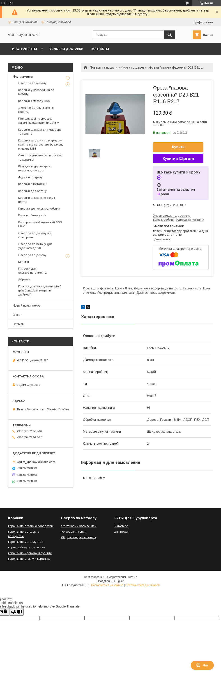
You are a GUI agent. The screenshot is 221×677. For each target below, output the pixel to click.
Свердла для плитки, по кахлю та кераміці (40, 157)
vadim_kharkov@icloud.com (36, 462)
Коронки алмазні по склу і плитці (36, 199)
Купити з (178, 159)
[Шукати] (169, 34)
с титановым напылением (79, 526)
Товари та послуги (103, 67)
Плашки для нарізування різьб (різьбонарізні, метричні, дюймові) (40, 290)
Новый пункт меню (26, 305)
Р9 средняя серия (73, 531)
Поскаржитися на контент (107, 585)
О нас (17, 315)
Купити (178, 147)
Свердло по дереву (32, 255)
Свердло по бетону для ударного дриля (35, 246)
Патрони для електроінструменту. (32, 270)
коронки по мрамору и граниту (30, 553)
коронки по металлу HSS (26, 541)
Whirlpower (121, 531)
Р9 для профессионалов (78, 537)
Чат (202, 665)
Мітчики (23, 261)
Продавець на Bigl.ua (110, 581)
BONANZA (121, 526)
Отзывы (18, 324)
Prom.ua (132, 577)
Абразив (24, 279)
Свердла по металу (32, 83)
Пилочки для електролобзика (39, 208)
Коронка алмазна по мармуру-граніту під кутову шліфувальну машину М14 (40, 144)
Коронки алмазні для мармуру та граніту (40, 131)
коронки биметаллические (26, 547)
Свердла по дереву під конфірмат (35, 235)
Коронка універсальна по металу (36, 92)
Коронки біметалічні (32, 184)
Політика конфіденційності (142, 585)
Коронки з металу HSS (34, 101)
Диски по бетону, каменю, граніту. (36, 109)
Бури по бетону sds (32, 215)
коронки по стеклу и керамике (29, 558)
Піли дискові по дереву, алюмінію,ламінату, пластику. (39, 120)
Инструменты (24, 49)
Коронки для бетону (32, 191)
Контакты (100, 49)
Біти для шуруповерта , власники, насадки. (35, 168)
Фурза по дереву (133, 67)
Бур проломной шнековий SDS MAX (40, 224)
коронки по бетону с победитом (30, 526)
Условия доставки (66, 49)
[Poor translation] (16, 612)
